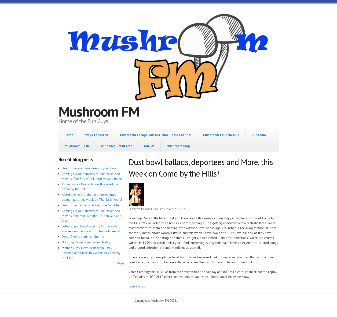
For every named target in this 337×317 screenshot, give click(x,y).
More (120, 263)
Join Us (149, 146)
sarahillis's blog (137, 286)
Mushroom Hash (77, 146)
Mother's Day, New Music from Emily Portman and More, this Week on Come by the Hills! (91, 253)
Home (69, 135)
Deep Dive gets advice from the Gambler (91, 205)
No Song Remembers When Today (86, 242)
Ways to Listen (96, 135)
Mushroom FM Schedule (221, 135)
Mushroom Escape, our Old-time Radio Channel (155, 135)
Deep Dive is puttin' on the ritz (83, 236)
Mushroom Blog (178, 146)
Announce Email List (116, 146)
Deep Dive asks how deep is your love (89, 168)
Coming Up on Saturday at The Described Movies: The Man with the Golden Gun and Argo (91, 216)
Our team (258, 135)
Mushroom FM (99, 111)
